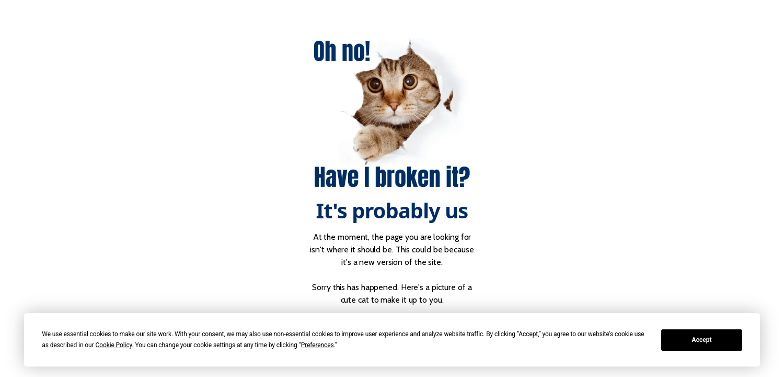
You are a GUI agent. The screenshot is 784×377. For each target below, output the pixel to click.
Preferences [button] (317, 345)
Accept (702, 339)
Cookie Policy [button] (113, 345)
